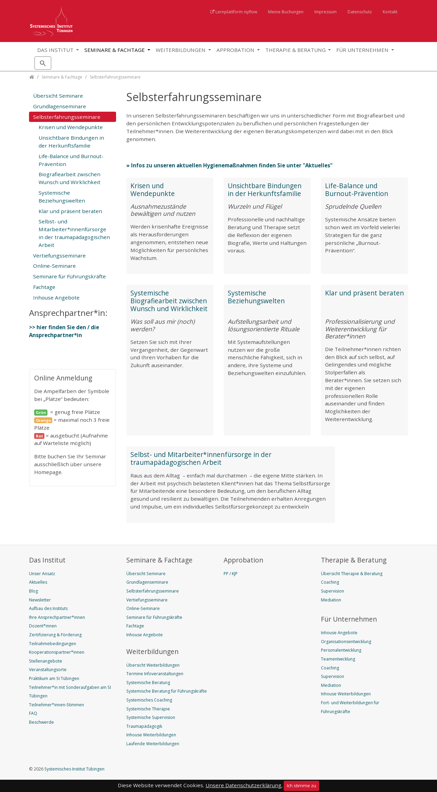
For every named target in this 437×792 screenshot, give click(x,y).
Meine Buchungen (286, 12)
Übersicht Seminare (58, 95)
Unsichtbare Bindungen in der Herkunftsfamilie (264, 189)
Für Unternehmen (363, 49)
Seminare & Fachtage (115, 49)
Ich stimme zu (301, 785)
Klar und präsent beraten (364, 292)
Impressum (325, 12)
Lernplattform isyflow (236, 12)
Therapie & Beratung (296, 49)
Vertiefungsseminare (59, 255)
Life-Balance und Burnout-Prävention (356, 189)
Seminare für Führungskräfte (69, 276)
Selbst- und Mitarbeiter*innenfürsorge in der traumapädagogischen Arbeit (200, 458)
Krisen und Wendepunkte (152, 189)
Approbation (236, 49)
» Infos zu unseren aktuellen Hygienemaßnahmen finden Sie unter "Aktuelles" (229, 165)
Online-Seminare (54, 265)
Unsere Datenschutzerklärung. (244, 785)
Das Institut (56, 49)
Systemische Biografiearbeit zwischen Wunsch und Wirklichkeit (169, 300)
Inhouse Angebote (56, 297)
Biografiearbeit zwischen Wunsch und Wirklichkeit (69, 178)
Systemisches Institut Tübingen (73, 769)
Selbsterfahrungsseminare (66, 116)
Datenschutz (360, 12)
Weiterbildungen (181, 49)
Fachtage (44, 286)
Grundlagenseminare (59, 106)
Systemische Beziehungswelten (256, 296)
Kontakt (390, 12)
